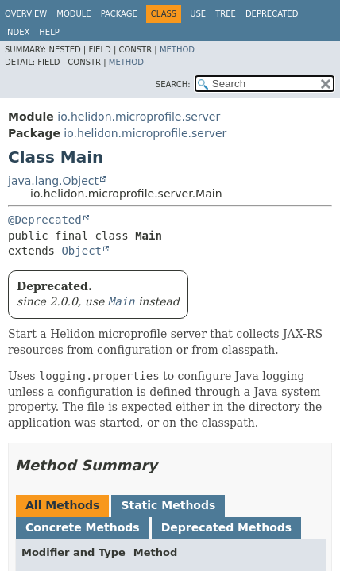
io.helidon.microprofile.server (138, 116)
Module (73, 14)
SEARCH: (173, 84)
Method (177, 49)
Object (81, 250)
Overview (26, 14)
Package (119, 14)
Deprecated (272, 14)
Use (198, 14)
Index (17, 32)
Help (49, 32)
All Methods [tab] (62, 505)
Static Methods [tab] (168, 505)
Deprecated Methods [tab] (226, 527)
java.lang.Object (53, 180)
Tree (225, 14)
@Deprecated (45, 219)
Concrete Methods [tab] (82, 527)
